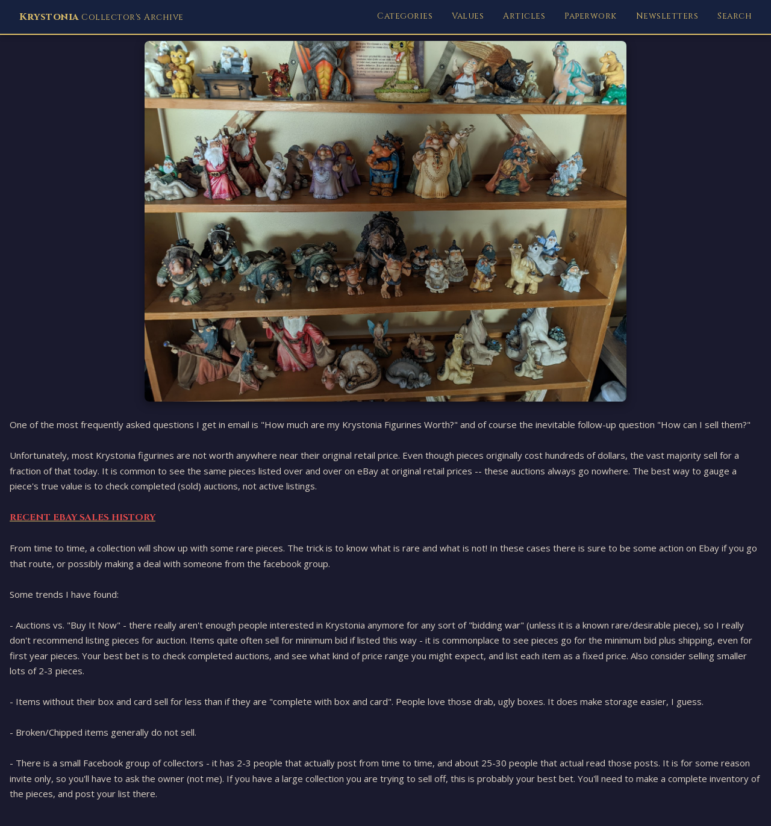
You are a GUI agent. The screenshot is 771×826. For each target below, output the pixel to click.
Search (734, 16)
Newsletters (667, 16)
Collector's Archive (101, 16)
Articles (524, 16)
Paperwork (590, 16)
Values (468, 16)
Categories (404, 16)
